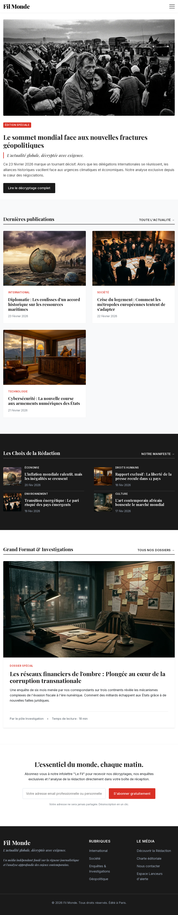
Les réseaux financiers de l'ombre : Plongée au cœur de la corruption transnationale (87, 677)
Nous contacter (148, 866)
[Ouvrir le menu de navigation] (172, 6)
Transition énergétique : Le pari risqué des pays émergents (52, 502)
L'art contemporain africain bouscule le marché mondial (139, 502)
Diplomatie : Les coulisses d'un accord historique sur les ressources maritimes (44, 304)
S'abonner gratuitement (132, 793)
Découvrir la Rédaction (154, 851)
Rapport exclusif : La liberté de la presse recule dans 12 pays (143, 476)
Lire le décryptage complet (29, 188)
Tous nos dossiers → (156, 550)
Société (94, 858)
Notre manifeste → (158, 454)
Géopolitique (98, 879)
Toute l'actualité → (157, 220)
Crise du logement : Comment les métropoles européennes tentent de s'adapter (131, 304)
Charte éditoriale (149, 858)
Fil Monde (16, 6)
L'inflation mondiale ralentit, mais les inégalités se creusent (53, 476)
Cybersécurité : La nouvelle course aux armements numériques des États (44, 401)
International (98, 851)
